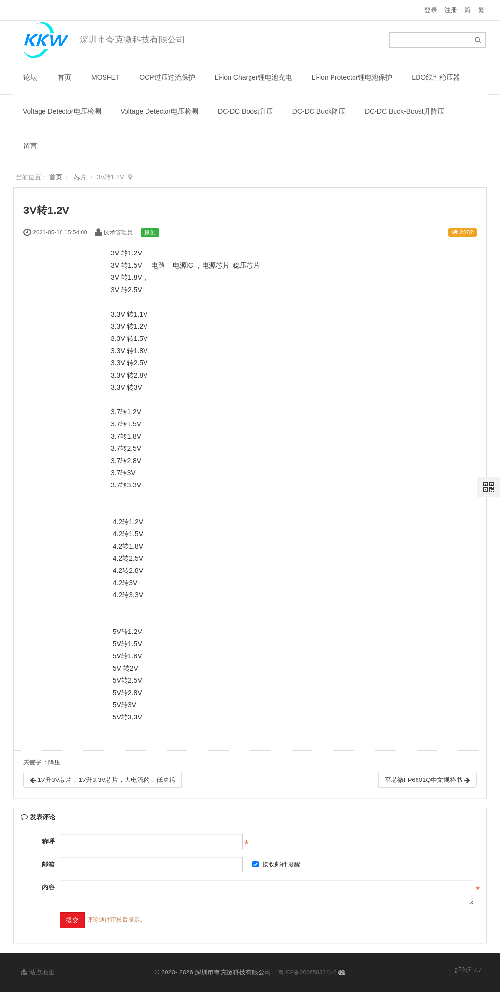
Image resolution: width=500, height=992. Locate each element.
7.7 (468, 970)
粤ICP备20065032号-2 (307, 972)
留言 (30, 145)
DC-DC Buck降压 (318, 111)
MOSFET (105, 77)
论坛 (30, 77)
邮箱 (48, 864)
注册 (450, 10)
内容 (48, 887)
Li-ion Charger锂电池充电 (253, 77)
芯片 (80, 177)
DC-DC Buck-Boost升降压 (404, 111)
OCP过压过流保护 (167, 77)
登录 (430, 10)
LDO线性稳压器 (436, 77)
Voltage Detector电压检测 (62, 111)
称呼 (48, 841)
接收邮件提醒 (276, 864)
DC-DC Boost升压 (245, 111)
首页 (64, 77)
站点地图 (38, 972)
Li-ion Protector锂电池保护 (352, 77)
